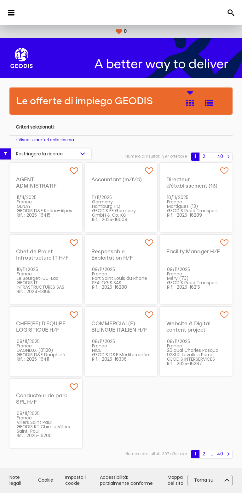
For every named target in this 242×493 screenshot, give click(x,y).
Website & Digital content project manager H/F (188, 329)
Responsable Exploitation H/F (112, 254)
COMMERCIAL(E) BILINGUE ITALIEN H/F (119, 326)
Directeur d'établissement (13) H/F (191, 185)
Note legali (15, 480)
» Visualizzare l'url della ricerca (45, 139)
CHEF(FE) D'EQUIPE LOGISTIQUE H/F (41, 326)
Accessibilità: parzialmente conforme (126, 480)
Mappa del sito (175, 480)
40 (220, 156)
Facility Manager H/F (193, 251)
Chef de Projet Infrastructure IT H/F (42, 254)
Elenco (209, 103)
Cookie (45, 480)
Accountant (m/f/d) (116, 179)
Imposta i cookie (75, 480)
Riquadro (190, 103)
